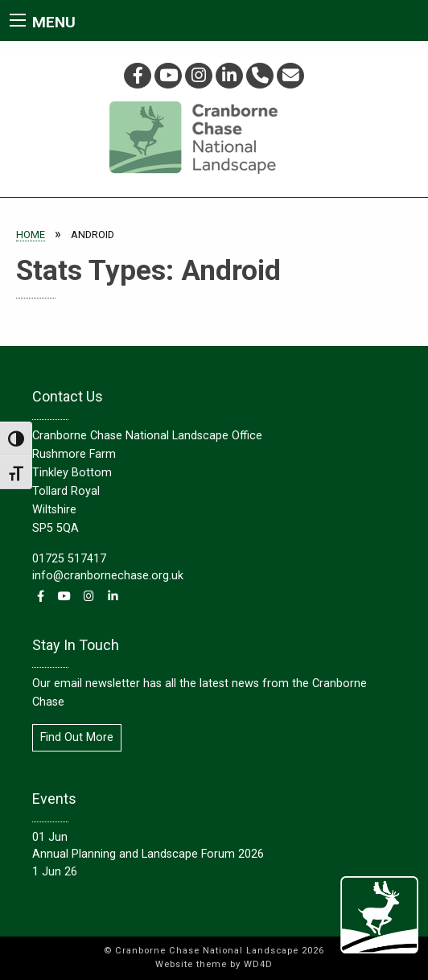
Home (30, 235)
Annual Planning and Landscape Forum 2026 (148, 854)
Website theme (191, 964)
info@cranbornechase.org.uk (107, 576)
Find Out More (76, 737)
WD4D (258, 964)
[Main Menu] (18, 20)
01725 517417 (69, 559)
